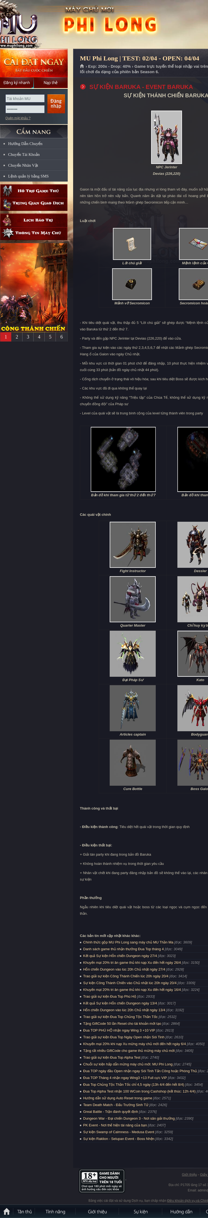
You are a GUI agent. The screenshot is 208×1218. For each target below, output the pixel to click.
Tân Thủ (24, 1211)
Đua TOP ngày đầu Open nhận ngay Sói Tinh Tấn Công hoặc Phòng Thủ (140, 1071)
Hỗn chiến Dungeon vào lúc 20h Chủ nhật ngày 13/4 (124, 1010)
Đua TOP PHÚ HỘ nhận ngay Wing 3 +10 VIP (119, 1030)
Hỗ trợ (33, 191)
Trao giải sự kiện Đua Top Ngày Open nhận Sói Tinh (123, 1037)
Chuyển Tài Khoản (24, 154)
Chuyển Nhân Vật (23, 165)
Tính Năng (55, 1211)
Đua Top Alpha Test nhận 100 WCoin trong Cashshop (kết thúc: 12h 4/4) (139, 1091)
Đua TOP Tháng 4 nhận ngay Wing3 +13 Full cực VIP (125, 1078)
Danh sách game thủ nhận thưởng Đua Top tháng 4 (123, 949)
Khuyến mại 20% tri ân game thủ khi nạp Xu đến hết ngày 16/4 (132, 990)
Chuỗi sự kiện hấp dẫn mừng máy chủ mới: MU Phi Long (128, 1064)
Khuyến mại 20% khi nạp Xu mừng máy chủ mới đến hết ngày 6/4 (134, 1044)
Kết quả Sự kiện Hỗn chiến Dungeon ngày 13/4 (120, 1003)
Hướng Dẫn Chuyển (25, 143)
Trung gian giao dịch (33, 204)
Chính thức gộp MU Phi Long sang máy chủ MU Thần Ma (128, 942)
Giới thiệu (189, 1174)
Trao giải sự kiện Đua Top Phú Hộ (109, 996)
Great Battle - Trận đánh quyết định (110, 1112)
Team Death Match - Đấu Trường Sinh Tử (115, 1105)
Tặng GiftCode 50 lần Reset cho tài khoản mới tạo (122, 1024)
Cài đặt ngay (34, 63)
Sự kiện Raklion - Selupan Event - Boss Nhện (118, 1139)
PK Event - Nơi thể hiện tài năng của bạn (115, 1125)
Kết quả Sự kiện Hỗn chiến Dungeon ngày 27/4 (120, 956)
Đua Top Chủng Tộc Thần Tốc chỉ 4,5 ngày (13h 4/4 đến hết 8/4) (133, 1084)
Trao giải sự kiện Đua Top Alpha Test (111, 1057)
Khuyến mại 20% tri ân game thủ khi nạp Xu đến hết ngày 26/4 (132, 963)
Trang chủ (82, 66)
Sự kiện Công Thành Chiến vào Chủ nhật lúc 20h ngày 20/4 (130, 983)
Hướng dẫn (181, 1211)
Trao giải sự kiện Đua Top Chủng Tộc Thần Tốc (120, 1017)
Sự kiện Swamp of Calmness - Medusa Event (118, 1132)
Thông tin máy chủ (33, 233)
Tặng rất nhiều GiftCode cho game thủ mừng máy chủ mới (129, 1051)
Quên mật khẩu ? (18, 118)
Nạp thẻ (51, 82)
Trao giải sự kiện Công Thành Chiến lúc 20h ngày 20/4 (125, 976)
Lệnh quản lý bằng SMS (28, 176)
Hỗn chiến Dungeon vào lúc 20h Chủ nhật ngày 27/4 (124, 969)
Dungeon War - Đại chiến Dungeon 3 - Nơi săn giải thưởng (129, 1118)
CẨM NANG (34, 129)
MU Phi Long (39, 24)
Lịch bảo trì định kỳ (33, 220)
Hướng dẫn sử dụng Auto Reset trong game (117, 1098)
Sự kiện (140, 1211)
